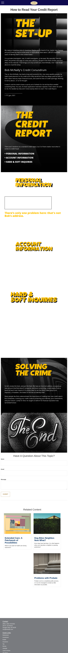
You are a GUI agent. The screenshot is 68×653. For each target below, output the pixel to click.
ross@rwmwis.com (8, 629)
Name (2, 459)
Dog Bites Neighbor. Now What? (44, 539)
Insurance (5, 641)
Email (2, 469)
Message (3, 479)
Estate (4, 639)
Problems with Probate (45, 578)
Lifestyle (5, 648)
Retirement (6, 635)
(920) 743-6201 (10, 624)
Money (4, 646)
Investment (6, 637)
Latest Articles (6, 650)
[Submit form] (5, 494)
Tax (4, 644)
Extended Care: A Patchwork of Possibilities (13, 540)
